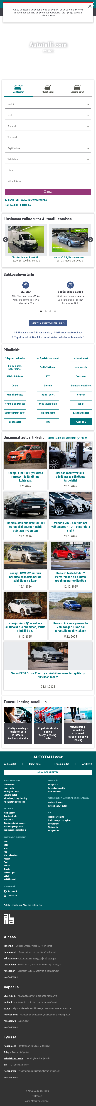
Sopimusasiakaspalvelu (15, 830)
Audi (6, 841)
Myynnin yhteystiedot (13, 826)
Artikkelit (87, 764)
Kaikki (81, 422)
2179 (80, 437)
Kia (5, 852)
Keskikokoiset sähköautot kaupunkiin (64, 337)
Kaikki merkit (10, 879)
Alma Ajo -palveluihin (32, 905)
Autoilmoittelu (10, 816)
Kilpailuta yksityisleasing (15, 798)
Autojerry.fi (53, 784)
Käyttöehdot (53, 823)
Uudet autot (35, 764)
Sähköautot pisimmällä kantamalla (33, 332)
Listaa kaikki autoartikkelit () (67, 437)
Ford (6, 848)
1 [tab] (40, 311)
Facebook (12, 891)
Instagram (12, 895)
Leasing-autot (61, 764)
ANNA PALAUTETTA (48, 772)
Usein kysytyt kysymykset (59, 820)
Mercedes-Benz (11, 855)
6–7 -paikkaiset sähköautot (27, 337)
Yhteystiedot (54, 830)
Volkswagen (9, 872)
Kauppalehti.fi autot (57, 806)
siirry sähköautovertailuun (48, 323)
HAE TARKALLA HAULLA (18, 205)
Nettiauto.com (54, 791)
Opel (6, 862)
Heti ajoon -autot (11, 791)
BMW (6, 845)
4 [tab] (55, 311)
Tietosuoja (53, 827)
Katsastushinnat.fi (56, 788)
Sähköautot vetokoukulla (68, 332)
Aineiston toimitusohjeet (15, 823)
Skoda (7, 865)
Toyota (7, 869)
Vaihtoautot (10, 764)
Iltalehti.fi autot (55, 802)
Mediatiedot (9, 813)
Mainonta (8, 819)
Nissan (7, 858)
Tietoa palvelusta (56, 817)
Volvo (6, 876)
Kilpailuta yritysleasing (14, 802)
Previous (5, 239)
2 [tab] (45, 311)
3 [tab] (50, 311)
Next (90, 239)
